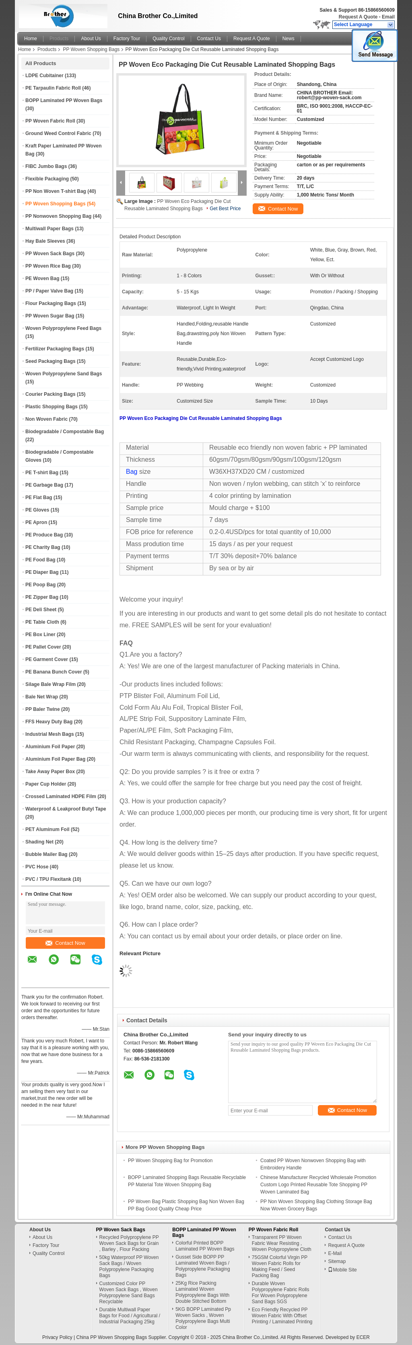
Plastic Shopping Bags (51, 406)
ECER (363, 1337)
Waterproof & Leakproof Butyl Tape (65, 809)
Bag (131, 471)
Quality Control (168, 38)
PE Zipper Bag (41, 597)
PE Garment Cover (46, 659)
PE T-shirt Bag (41, 472)
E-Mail (335, 1253)
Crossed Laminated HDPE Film (60, 796)
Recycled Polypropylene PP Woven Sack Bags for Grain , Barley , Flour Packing (129, 1243)
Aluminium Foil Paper (50, 746)
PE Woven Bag (42, 278)
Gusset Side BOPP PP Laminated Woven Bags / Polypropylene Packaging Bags (202, 1266)
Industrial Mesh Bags (49, 734)
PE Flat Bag (38, 497)
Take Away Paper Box (50, 771)
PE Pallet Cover (43, 647)
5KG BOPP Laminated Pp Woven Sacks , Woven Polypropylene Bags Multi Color (203, 1318)
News (288, 38)
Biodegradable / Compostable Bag (64, 431)
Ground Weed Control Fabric (58, 133)
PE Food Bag (40, 560)
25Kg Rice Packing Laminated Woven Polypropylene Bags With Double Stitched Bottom (202, 1292)
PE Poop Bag (40, 585)
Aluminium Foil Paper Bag (55, 759)
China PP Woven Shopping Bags (111, 1337)
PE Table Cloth (42, 622)
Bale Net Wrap (41, 697)
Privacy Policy (57, 1337)
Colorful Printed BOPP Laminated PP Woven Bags (204, 1246)
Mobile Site (342, 1270)
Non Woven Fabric (46, 419)
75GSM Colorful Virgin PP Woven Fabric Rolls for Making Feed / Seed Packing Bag (279, 1266)
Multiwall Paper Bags (49, 228)
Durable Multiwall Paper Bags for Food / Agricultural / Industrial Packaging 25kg (129, 1316)
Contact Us (209, 38)
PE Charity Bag (42, 547)
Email (388, 17)
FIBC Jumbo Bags (46, 166)
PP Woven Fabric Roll (50, 121)
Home (30, 38)
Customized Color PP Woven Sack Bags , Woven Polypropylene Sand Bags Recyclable (128, 1292)
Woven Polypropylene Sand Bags (63, 374)
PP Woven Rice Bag (48, 266)
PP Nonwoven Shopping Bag (58, 216)
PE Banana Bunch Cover (53, 672)
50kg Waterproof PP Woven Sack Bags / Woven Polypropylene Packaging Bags (129, 1266)
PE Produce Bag (44, 535)
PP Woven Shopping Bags (91, 49)
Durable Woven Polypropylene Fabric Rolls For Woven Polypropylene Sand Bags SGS (280, 1292)
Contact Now (65, 943)
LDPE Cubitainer (44, 75)
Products (58, 38)
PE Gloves (37, 510)
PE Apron (36, 522)
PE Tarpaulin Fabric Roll (53, 88)
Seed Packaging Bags (50, 361)
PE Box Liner (40, 634)
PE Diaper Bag (42, 572)
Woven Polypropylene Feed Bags (63, 328)
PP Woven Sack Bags (49, 253)
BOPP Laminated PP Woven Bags (63, 100)
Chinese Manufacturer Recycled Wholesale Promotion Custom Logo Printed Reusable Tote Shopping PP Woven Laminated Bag (318, 1185)
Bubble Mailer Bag (46, 854)
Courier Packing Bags (50, 394)
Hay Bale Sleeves (45, 241)
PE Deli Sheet (40, 609)
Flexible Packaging (47, 179)
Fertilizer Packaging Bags (54, 349)
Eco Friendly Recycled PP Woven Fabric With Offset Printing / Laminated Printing (282, 1316)
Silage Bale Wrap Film (50, 684)
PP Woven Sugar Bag (49, 316)
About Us (91, 38)
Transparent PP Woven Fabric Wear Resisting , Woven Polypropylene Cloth (281, 1243)
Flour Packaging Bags (50, 303)
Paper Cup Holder (45, 784)
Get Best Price (225, 208)
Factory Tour (126, 38)
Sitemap (337, 1261)
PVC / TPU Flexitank (48, 879)
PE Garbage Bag (44, 485)
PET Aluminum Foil (47, 829)
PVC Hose (36, 867)
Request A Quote (358, 17)
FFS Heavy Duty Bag (48, 722)
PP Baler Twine (42, 709)
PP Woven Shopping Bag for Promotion (170, 1160)
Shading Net (39, 842)
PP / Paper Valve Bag (49, 291)
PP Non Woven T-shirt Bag (55, 191)
